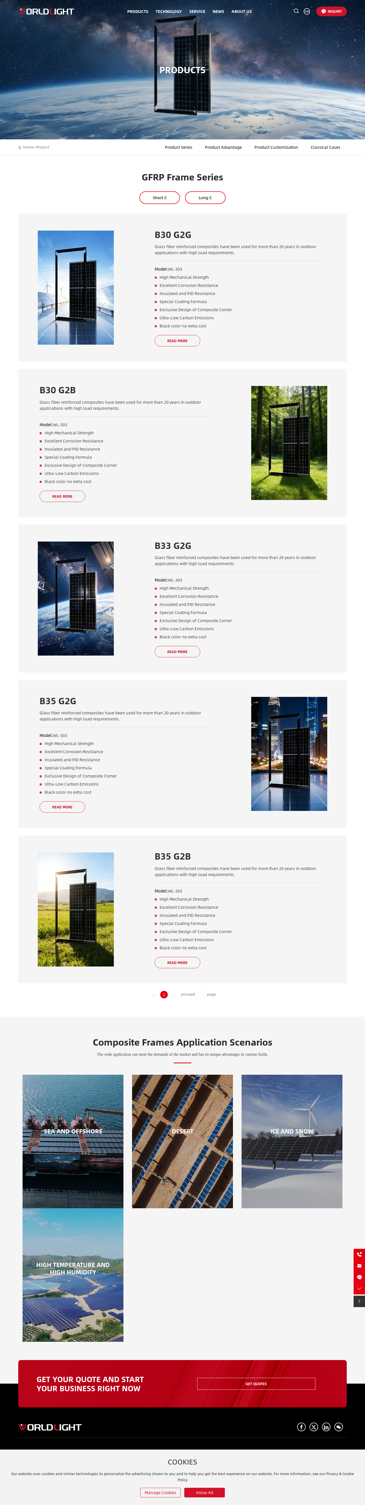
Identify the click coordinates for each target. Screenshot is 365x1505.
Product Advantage (223, 147)
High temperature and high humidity (73, 1268)
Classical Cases (325, 147)
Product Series (178, 147)
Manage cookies (160, 1492)
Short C (160, 197)
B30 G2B (58, 390)
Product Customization (276, 147)
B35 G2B (173, 856)
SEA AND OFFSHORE (73, 1131)
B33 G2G (173, 545)
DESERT (182, 1131)
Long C (205, 197)
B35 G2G (58, 701)
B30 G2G (173, 234)
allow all (204, 1492)
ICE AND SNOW (292, 1131)
